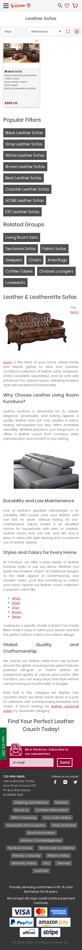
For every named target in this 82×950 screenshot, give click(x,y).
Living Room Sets (21, 237)
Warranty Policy (24, 863)
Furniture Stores (20, 848)
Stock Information (41, 833)
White (16, 598)
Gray (15, 607)
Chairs (35, 260)
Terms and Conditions (56, 848)
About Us (21, 810)
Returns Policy (58, 855)
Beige (16, 616)
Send (65, 762)
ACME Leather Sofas (24, 200)
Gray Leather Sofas (24, 144)
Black (16, 603)
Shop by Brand (63, 825)
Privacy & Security (26, 855)
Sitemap (63, 863)
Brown (17, 612)
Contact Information (52, 810)
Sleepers (13, 260)
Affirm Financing (23, 817)
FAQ (46, 863)
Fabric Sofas (54, 248)
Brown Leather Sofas (25, 166)
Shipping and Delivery (31, 802)
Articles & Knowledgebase (41, 840)
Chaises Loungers (56, 271)
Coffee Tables (19, 271)
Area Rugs (57, 260)
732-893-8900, (14, 776)
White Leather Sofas (24, 155)
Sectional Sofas (20, 248)
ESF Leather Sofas (22, 211)
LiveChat (41, 871)
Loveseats (15, 282)
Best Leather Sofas (23, 178)
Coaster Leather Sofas (27, 189)
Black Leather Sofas (24, 132)
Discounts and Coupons (26, 825)
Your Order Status (57, 817)
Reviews (61, 802)
